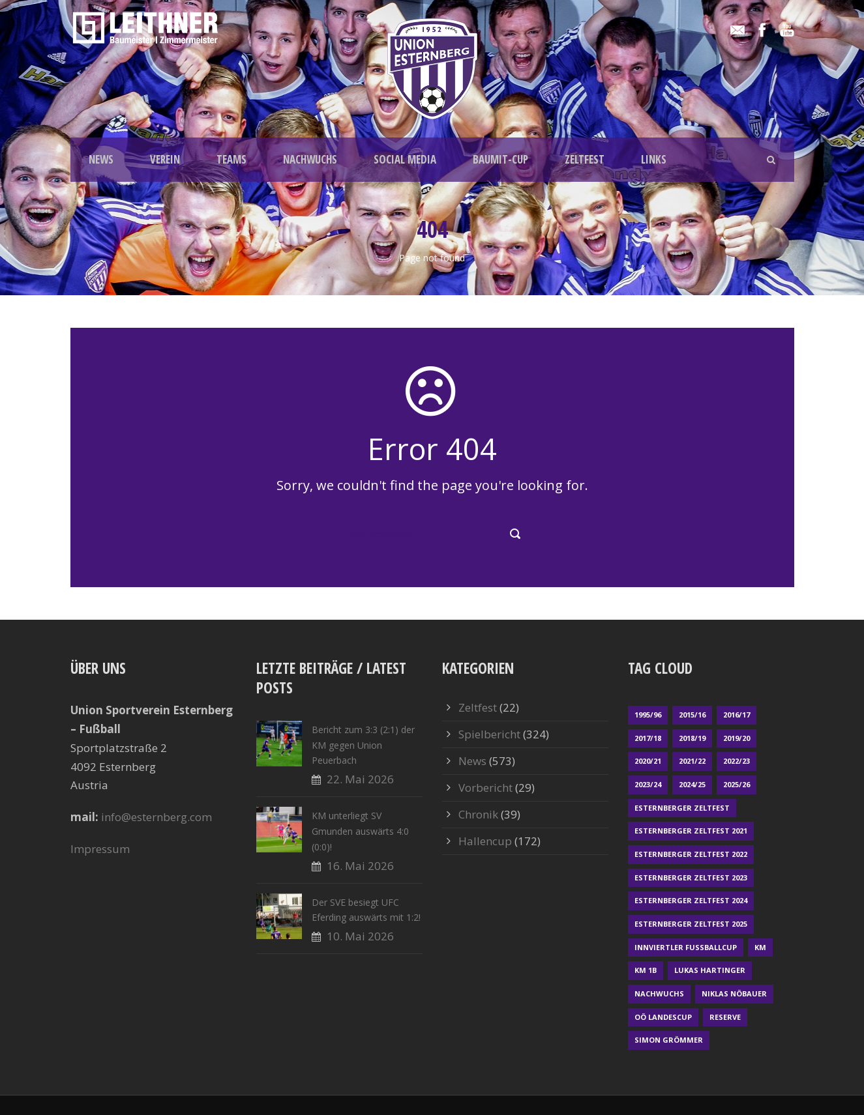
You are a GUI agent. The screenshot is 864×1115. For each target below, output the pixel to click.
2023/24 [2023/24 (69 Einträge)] (647, 784)
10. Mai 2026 (360, 936)
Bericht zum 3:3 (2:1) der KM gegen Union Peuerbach (363, 745)
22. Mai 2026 (360, 779)
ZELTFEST (584, 159)
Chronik (478, 814)
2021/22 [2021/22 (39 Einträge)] (692, 761)
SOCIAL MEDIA (405, 159)
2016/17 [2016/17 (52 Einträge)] (736, 714)
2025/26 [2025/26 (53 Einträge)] (736, 784)
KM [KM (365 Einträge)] (760, 947)
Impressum (100, 848)
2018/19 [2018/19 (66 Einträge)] (692, 738)
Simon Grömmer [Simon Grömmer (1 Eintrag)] (668, 1040)
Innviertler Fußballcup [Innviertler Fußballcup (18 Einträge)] (685, 947)
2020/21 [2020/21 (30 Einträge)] (647, 761)
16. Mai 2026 (360, 865)
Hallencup (485, 840)
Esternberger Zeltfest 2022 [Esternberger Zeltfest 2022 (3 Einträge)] (690, 854)
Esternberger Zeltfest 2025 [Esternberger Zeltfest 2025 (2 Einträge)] (690, 924)
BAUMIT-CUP (500, 159)
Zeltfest (477, 707)
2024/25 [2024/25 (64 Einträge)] (692, 784)
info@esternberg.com (156, 816)
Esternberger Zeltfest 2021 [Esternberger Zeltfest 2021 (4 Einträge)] (690, 830)
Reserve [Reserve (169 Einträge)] (725, 1017)
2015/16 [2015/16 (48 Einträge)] (692, 714)
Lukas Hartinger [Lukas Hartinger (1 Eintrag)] (709, 970)
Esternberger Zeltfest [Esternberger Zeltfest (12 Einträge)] (682, 808)
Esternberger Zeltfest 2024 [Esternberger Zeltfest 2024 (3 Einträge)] (690, 900)
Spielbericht (489, 734)
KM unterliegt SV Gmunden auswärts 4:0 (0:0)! (360, 831)
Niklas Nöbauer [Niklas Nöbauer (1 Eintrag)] (734, 993)
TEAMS (231, 159)
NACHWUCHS (310, 159)
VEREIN (165, 159)
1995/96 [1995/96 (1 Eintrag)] (647, 714)
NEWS (101, 159)
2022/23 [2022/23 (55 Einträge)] (736, 761)
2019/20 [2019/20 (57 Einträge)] (736, 738)
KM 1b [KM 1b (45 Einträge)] (645, 970)
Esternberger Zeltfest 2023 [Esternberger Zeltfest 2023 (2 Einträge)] (690, 877)
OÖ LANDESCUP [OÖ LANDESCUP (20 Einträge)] (663, 1017)
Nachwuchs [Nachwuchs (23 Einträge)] (659, 993)
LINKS (653, 159)
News (472, 760)
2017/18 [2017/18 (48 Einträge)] (647, 738)
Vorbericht (485, 787)
